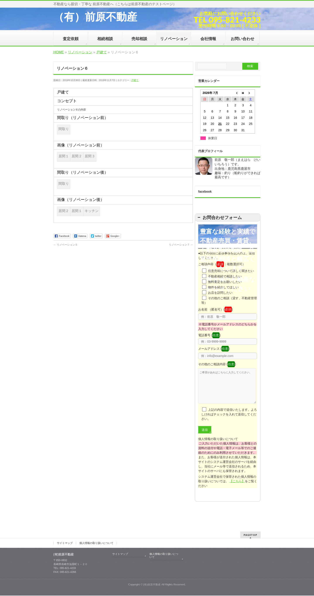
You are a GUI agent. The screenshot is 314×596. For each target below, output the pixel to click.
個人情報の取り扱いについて (96, 543)
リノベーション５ (65, 244)
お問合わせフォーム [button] (219, 217)
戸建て (134, 80)
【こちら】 (237, 487)
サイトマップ (65, 543)
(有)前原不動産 (152, 584)
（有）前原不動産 (95, 17)
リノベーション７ (181, 244)
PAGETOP (250, 535)
